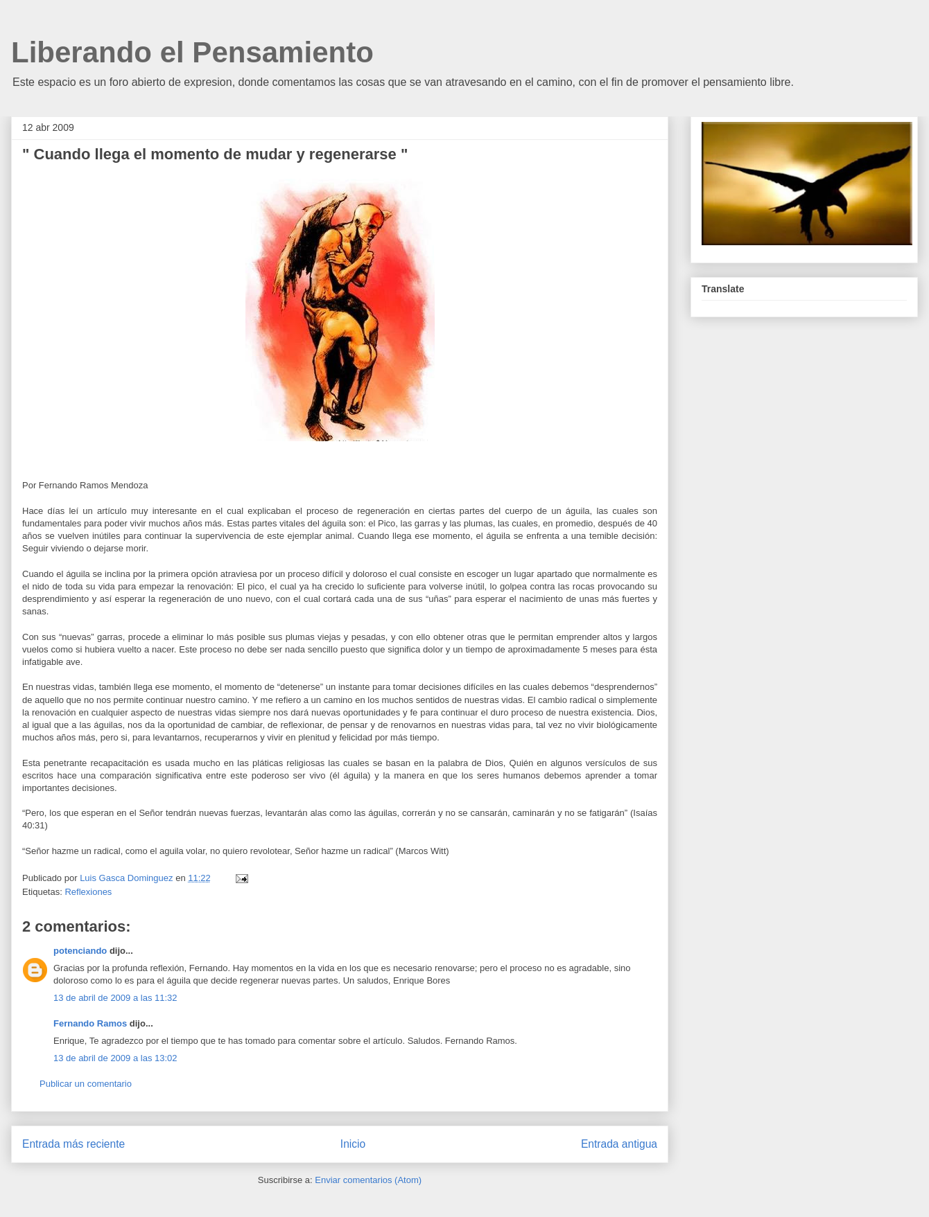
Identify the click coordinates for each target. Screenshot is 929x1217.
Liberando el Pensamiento (192, 52)
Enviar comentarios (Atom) (368, 1180)
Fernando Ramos (90, 1023)
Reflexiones (88, 892)
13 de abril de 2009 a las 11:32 (115, 998)
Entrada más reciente (73, 1144)
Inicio (352, 1144)
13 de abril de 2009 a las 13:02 (115, 1058)
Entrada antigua (619, 1144)
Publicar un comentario (86, 1083)
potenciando (80, 950)
